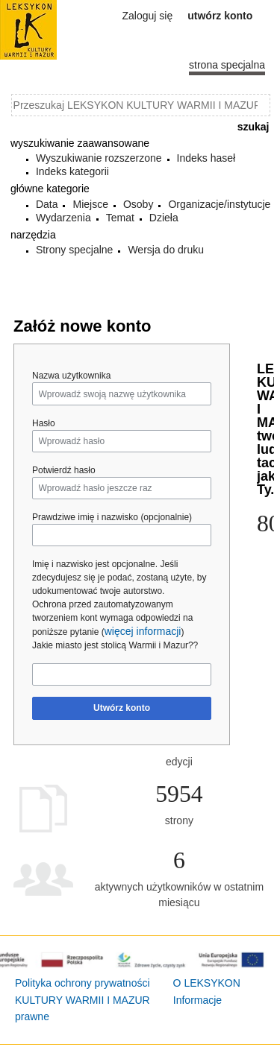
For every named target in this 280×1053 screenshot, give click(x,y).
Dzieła (163, 218)
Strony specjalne (74, 250)
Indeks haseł (206, 158)
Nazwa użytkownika (71, 375)
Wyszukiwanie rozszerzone (99, 158)
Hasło (43, 423)
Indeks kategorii (72, 171)
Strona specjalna (227, 65)
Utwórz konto (121, 708)
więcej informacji (143, 631)
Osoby (138, 204)
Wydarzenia (63, 218)
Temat (120, 218)
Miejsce (90, 204)
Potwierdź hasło (64, 470)
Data (47, 204)
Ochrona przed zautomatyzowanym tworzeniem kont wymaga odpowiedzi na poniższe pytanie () (112, 618)
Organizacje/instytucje (219, 204)
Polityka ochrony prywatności (82, 983)
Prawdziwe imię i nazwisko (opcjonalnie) (112, 517)
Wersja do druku (166, 250)
